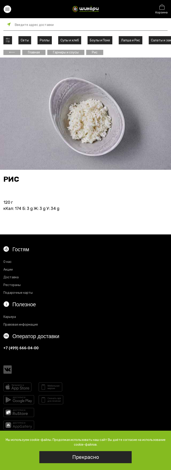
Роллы (45, 40)
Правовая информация (20, 325)
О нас (7, 262)
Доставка (11, 277)
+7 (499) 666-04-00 (21, 347)
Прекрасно (85, 457)
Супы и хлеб (69, 40)
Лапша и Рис (130, 40)
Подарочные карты (18, 293)
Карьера (9, 317)
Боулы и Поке (100, 40)
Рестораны (12, 285)
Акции (8, 269)
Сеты (25, 40)
